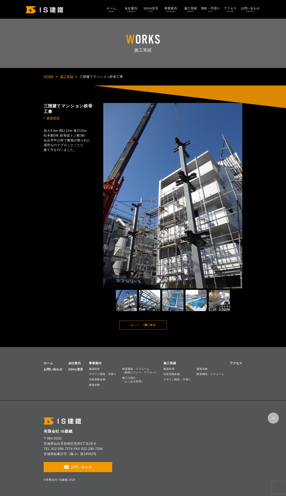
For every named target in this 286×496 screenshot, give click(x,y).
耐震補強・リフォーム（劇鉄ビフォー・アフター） (140, 370)
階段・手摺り (210, 9)
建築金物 (94, 384)
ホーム (111, 9)
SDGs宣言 (151, 9)
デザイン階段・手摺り (102, 374)
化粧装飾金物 (97, 379)
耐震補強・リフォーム (210, 374)
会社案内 (131, 9)
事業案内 (171, 9)
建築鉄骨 (53, 118)
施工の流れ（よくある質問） (133, 379)
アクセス (230, 9)
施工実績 (191, 9)
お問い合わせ (250, 9)
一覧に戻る (149, 324)
